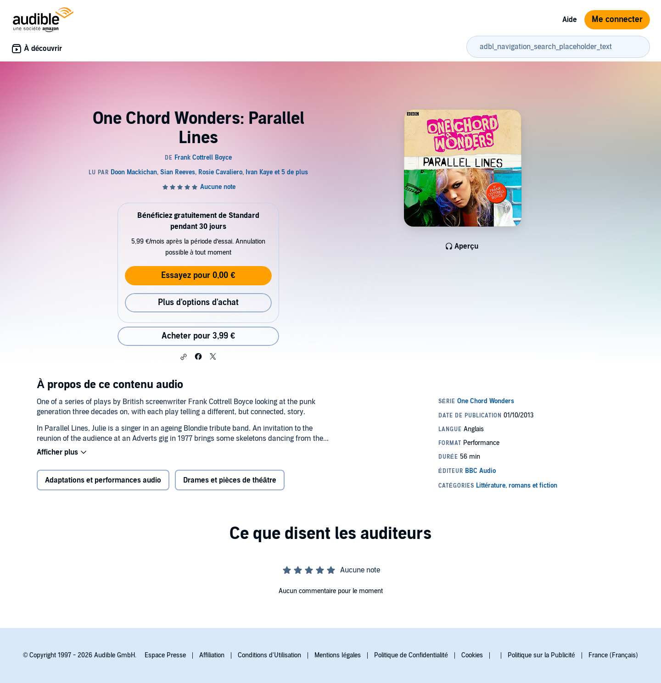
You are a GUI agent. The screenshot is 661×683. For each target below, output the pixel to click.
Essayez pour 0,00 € (198, 275)
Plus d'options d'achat (198, 302)
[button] (183, 357)
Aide (569, 19)
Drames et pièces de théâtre (229, 480)
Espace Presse (165, 655)
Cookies (472, 655)
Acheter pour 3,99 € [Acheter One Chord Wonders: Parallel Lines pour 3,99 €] (198, 336)
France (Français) (613, 655)
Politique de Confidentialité (411, 655)
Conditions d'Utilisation (269, 655)
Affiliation (211, 655)
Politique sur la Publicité (541, 655)
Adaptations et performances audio (103, 480)
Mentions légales (337, 655)
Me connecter (617, 19)
